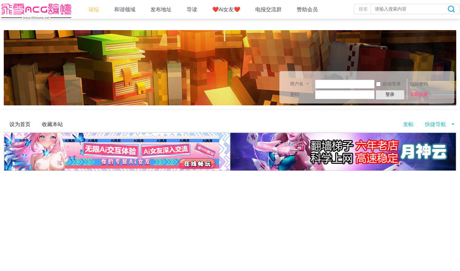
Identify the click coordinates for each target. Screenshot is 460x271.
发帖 (408, 124)
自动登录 (388, 84)
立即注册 (419, 94)
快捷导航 (435, 124)
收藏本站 (52, 124)
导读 (192, 9)
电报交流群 (268, 9)
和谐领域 (124, 9)
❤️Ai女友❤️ (226, 9)
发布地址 (161, 9)
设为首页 (20, 124)
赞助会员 (307, 9)
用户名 (297, 84)
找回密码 (419, 84)
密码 (294, 94)
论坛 (94, 9)
